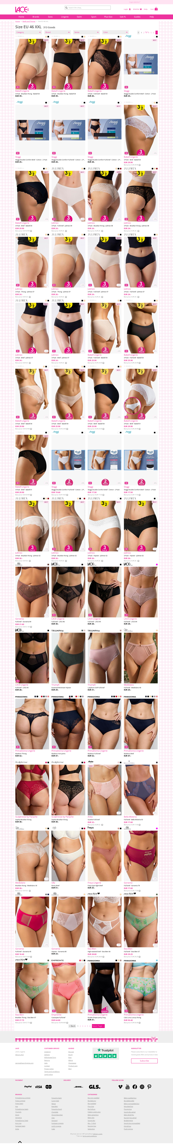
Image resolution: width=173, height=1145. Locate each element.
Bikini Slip (91, 1119)
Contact (47, 1068)
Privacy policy (49, 1070)
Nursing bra (92, 1128)
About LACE (19, 1056)
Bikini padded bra (130, 1100)
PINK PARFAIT (48, 699)
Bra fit (70, 1056)
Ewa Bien (55, 1108)
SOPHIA (120, 633)
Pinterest (149, 1088)
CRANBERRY (84, 830)
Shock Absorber (57, 1117)
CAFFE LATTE (78, 699)
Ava (16, 1108)
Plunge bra (128, 1111)
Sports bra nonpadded (132, 1125)
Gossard (54, 1122)
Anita (17, 1131)
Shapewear (72, 1065)
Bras (70, 1059)
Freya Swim (19, 1105)
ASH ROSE (118, 830)
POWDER (157, 633)
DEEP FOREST (44, 699)
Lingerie (65, 16)
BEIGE (46, 39)
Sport (93, 16)
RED (120, 171)
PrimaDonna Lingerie (22, 1100)
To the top (20, 1142)
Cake (53, 1131)
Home (21, 16)
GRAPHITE (157, 765)
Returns (47, 1062)
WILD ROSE (118, 765)
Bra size (71, 1053)
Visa (38, 1088)
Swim (79, 16)
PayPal (28, 1088)
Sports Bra (91, 1122)
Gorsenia (18, 1119)
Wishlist (136, 9)
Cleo (53, 1119)
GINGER (120, 962)
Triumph (18, 1114)
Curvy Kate (55, 1102)
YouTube (127, 1088)
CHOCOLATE (48, 567)
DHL (78, 1088)
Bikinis (70, 1062)
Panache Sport (57, 1111)
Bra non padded (93, 1100)
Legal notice (48, 1076)
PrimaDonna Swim (21, 1111)
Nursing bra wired (130, 1119)
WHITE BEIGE (84, 567)
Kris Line (18, 1125)
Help (145, 9)
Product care (72, 1068)
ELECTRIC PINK (80, 962)
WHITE (154, 39)
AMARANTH (46, 896)
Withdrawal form (50, 1059)
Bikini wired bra (93, 1117)
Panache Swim (57, 1100)
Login (126, 9)
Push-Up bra (128, 1131)
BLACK (48, 39)
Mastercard (48, 1088)
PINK (157, 567)
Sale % (123, 16)
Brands (36, 16)
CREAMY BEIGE (82, 962)
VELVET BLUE (35, 699)
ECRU (80, 830)
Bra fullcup (91, 1111)
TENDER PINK (84, 633)
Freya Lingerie (20, 1102)
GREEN (157, 896)
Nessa (54, 1105)
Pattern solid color (94, 1114)
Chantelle (55, 1114)
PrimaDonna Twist (21, 1122)
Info (140, 167)
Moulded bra (128, 1108)
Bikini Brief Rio (129, 1117)
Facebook (135, 1088)
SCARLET (41, 699)
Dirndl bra (127, 1128)
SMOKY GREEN (82, 633)
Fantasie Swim (20, 1128)
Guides (137, 16)
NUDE (82, 237)
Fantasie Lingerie (57, 1125)
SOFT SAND (46, 699)
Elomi (17, 1117)
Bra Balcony (92, 1102)
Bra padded (92, 1105)
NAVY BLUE (48, 896)
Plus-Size (108, 16)
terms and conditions (90, 1138)
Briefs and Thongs (29, 21)
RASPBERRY (46, 765)
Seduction (91, 1131)
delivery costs (97, 1136)
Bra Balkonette (129, 1102)
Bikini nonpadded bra (131, 1105)
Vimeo (120, 1088)
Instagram (142, 1088)
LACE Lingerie (56, 1128)
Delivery (47, 1056)
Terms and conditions (52, 1073)
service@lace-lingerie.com (24, 1065)
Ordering (47, 1053)
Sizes (50, 16)
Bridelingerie (128, 1122)
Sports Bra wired (129, 1114)
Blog (70, 1070)
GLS (95, 1088)
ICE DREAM (157, 962)
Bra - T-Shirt (92, 1125)
